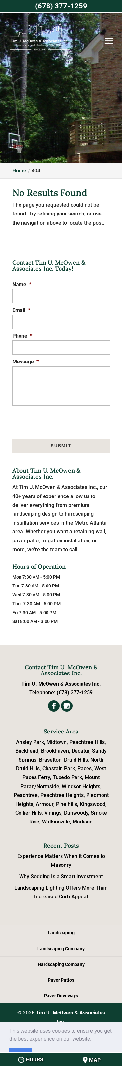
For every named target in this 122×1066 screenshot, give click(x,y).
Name (21, 284)
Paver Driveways (61, 995)
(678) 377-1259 (61, 6)
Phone (22, 336)
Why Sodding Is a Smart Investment (61, 876)
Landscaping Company (61, 948)
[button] (94, 1039)
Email (21, 310)
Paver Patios (61, 980)
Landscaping (61, 932)
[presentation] (61, 419)
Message (25, 362)
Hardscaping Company (61, 964)
